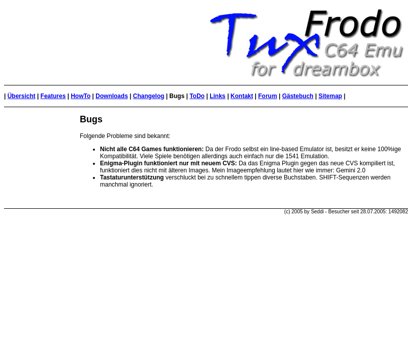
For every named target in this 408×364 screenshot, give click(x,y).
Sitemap (330, 96)
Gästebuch (298, 96)
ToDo (197, 96)
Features (53, 96)
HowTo (80, 96)
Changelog (148, 96)
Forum (267, 96)
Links (217, 96)
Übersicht (21, 96)
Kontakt (242, 96)
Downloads (111, 96)
